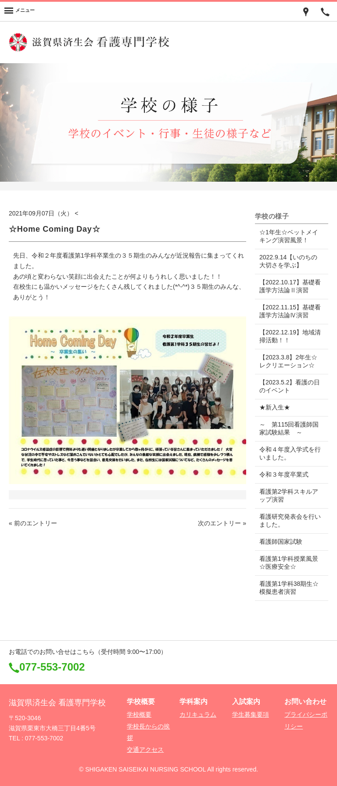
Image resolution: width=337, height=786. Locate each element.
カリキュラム (197, 714)
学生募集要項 (250, 714)
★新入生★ (274, 407)
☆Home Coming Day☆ (54, 229)
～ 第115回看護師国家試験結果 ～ (289, 428)
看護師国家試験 (280, 541)
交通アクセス (145, 749)
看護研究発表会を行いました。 (287, 520)
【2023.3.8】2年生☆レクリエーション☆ (288, 361)
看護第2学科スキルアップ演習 (288, 495)
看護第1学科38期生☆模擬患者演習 (289, 587)
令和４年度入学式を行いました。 (287, 453)
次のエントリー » (222, 523)
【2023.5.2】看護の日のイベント (286, 386)
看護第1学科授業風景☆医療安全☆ (288, 562)
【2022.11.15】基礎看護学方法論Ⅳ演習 (287, 311)
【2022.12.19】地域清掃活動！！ (287, 336)
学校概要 (139, 714)
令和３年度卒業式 (283, 474)
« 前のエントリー (33, 523)
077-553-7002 (52, 667)
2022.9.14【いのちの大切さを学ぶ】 (288, 261)
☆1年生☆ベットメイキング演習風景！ (288, 236)
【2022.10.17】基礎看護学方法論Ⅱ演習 (287, 286)
